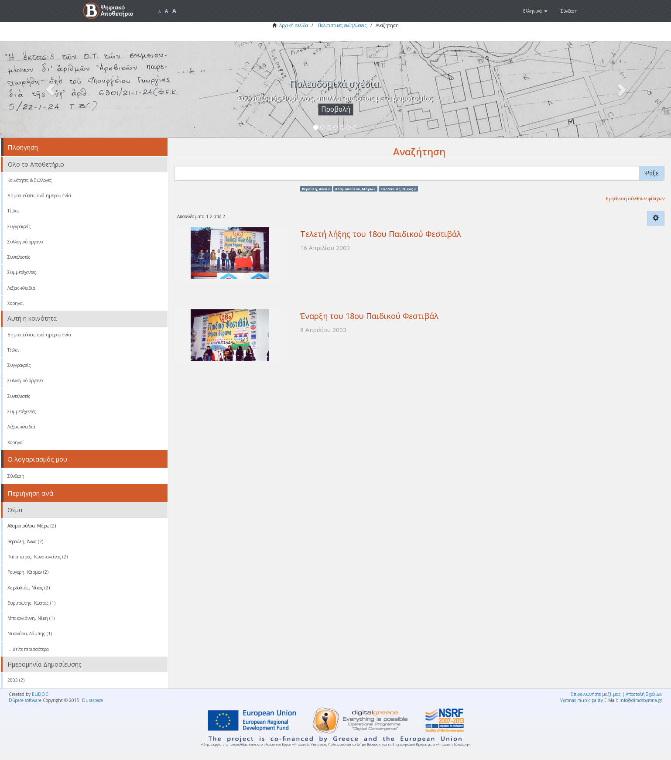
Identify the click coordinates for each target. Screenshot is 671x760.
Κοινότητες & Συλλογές (29, 180)
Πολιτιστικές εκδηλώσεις (342, 25)
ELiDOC (40, 694)
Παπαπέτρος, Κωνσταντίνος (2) (37, 557)
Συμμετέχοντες (21, 272)
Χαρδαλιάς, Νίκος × (398, 188)
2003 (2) (15, 680)
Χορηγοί (15, 303)
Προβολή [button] (335, 109)
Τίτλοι (13, 211)
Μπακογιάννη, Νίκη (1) (31, 618)
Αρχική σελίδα (293, 25)
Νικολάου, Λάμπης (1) (29, 633)
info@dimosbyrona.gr (641, 700)
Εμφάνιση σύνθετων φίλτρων (635, 198)
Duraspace (92, 700)
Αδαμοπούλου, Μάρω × (355, 188)
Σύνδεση (15, 476)
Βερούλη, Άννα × (316, 188)
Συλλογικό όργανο (25, 242)
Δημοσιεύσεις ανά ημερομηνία (39, 195)
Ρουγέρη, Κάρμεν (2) (27, 572)
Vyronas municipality (581, 700)
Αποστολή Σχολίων (644, 694)
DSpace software (25, 700)
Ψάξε (651, 173)
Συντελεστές (19, 257)
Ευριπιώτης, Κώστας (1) (31, 603)
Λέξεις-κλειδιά (21, 288)
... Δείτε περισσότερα (28, 649)
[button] (535, 11)
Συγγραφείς (19, 226)
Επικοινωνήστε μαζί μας (596, 694)
